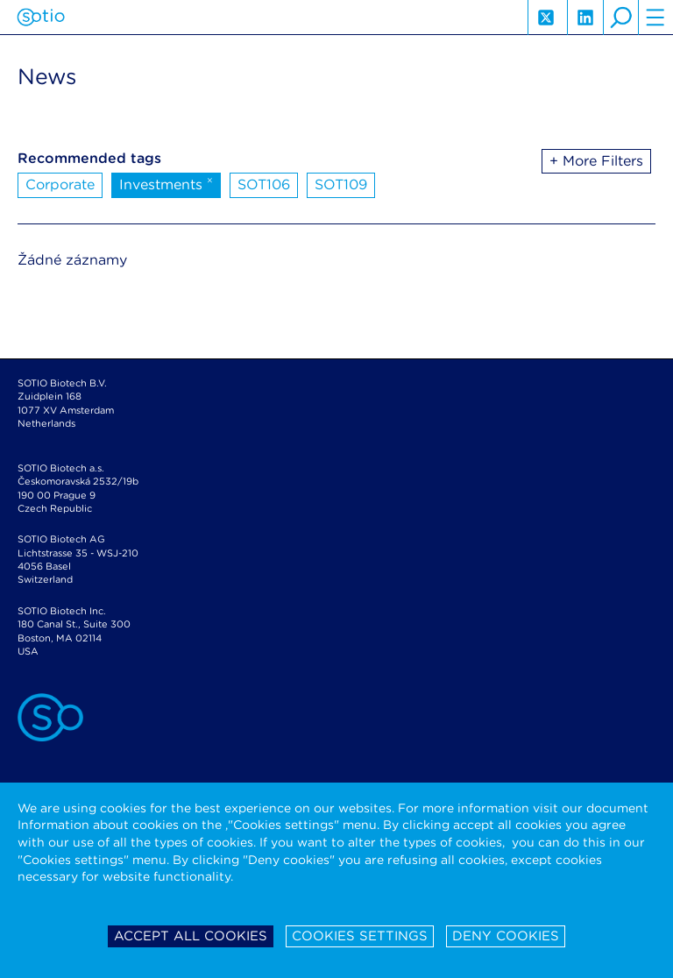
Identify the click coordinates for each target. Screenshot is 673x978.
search (620, 17)
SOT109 (341, 184)
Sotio (40, 17)
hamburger (655, 17)
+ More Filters (596, 160)
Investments (166, 183)
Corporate (60, 184)
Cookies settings (360, 936)
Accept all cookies (190, 936)
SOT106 (263, 184)
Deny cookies (505, 936)
